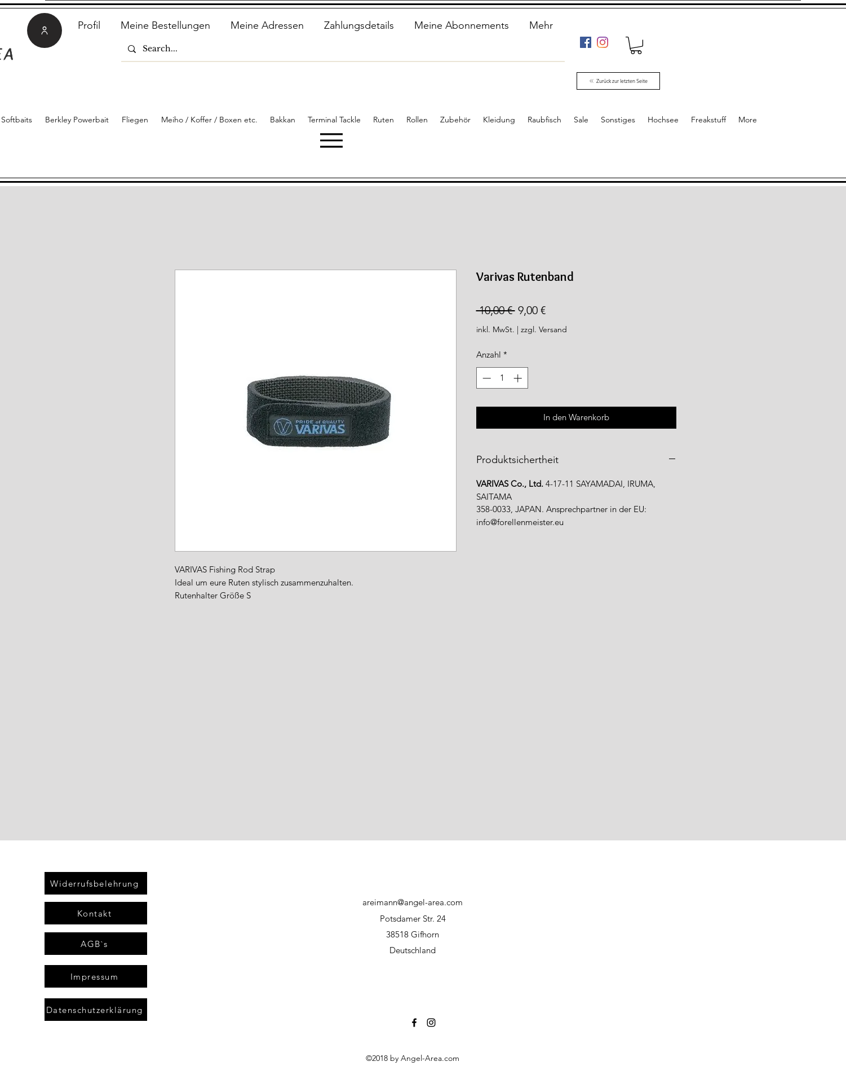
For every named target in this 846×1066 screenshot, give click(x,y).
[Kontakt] (96, 913)
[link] (636, 45)
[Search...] (342, 49)
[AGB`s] (96, 943)
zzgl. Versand (544, 329)
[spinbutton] (502, 378)
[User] (44, 30)
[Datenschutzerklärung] (96, 1009)
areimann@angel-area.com (412, 902)
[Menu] (331, 140)
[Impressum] (96, 976)
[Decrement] (485, 378)
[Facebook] (585, 42)
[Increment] (518, 378)
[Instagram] (602, 42)
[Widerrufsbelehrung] (96, 883)
